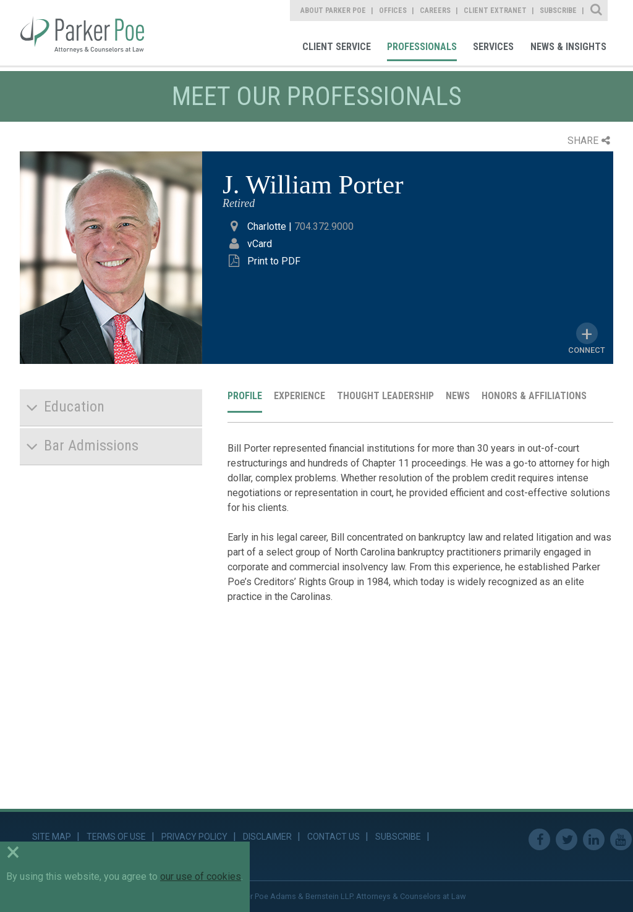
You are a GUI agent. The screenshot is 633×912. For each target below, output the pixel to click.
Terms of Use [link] (116, 837)
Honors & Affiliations (534, 396)
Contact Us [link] (333, 837)
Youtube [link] (621, 839)
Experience (299, 396)
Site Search (597, 10)
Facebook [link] (539, 839)
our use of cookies (200, 876)
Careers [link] (435, 10)
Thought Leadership (385, 396)
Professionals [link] (422, 47)
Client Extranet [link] (495, 10)
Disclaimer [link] (267, 837)
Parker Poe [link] (91, 32)
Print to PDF (273, 261)
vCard (259, 244)
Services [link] (493, 47)
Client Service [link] (336, 47)
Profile (244, 396)
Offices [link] (393, 10)
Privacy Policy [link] (194, 837)
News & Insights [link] (568, 47)
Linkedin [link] (594, 839)
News (458, 396)
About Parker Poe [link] (333, 10)
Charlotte (266, 226)
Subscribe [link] (558, 10)
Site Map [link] (51, 837)
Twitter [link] (566, 839)
